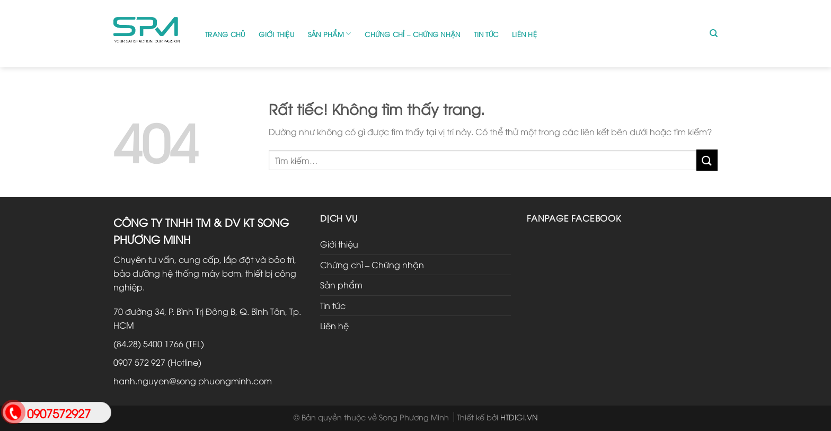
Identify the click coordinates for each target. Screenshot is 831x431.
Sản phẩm (329, 34)
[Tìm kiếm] (714, 33)
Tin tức (486, 34)
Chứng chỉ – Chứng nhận (412, 34)
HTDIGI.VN (519, 417)
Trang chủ (225, 34)
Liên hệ (524, 34)
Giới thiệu (276, 34)
